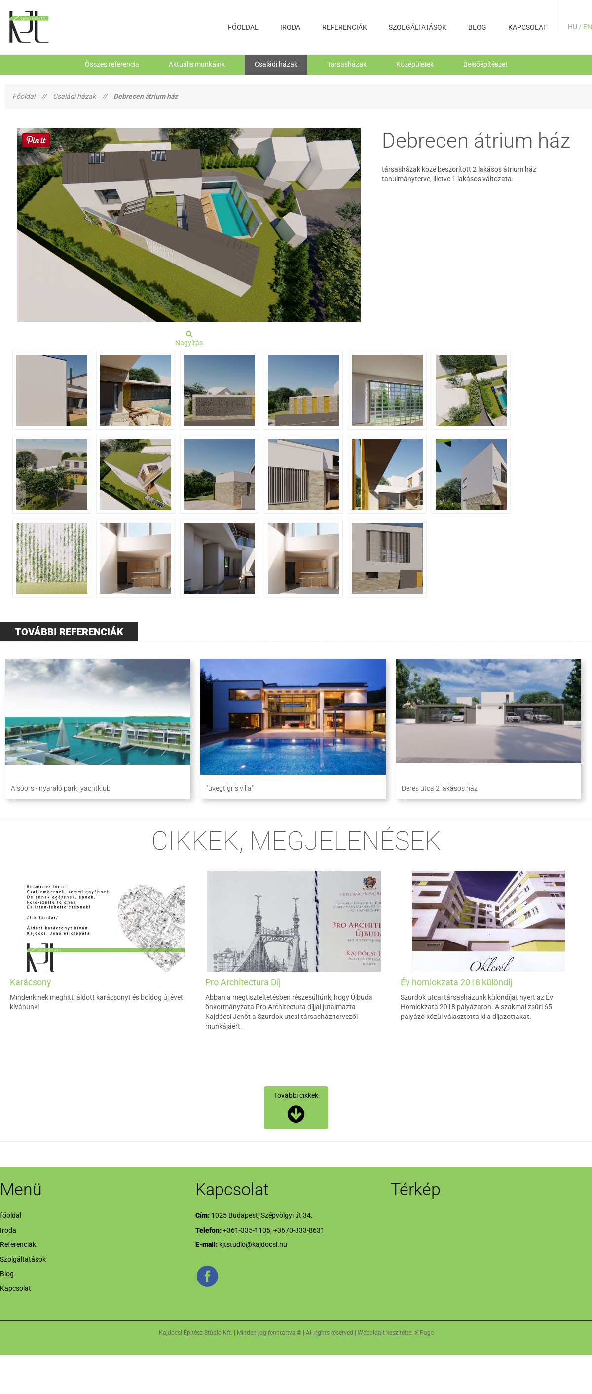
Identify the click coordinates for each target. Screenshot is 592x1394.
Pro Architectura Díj (243, 982)
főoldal (243, 27)
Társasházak (347, 64)
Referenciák (344, 27)
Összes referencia (112, 64)
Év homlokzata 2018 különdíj (456, 982)
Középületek (415, 64)
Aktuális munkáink (197, 64)
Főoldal (23, 96)
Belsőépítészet (485, 64)
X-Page (424, 1332)
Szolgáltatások (417, 27)
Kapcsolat (527, 27)
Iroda (290, 27)
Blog (477, 27)
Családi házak (276, 64)
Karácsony (30, 982)
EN (587, 27)
